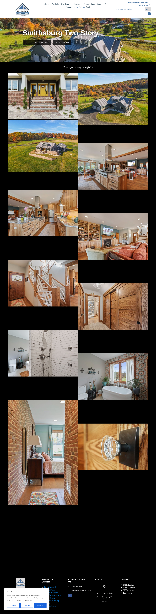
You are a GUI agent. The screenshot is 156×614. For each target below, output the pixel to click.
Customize (13, 605)
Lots (99, 4)
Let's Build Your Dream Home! (37, 42)
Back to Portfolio (62, 42)
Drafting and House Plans (50, 588)
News (107, 4)
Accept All (40, 605)
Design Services (51, 592)
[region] (26, 599)
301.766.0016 (143, 5)
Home (46, 4)
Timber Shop (89, 4)
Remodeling (49, 597)
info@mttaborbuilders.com (138, 2)
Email (88, 7)
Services (77, 4)
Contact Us (70, 7)
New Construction (52, 595)
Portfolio (55, 4)
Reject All (27, 605)
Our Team (65, 4)
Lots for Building (51, 600)
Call (80, 7)
